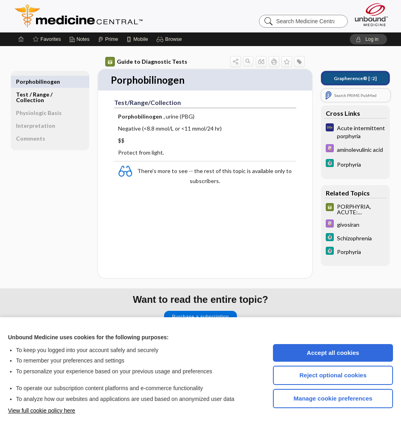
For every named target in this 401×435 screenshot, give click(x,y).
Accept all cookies (333, 352)
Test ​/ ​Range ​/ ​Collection (35, 84)
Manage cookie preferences (333, 398)
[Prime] (108, 39)
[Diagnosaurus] (355, 131)
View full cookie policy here (41, 410)
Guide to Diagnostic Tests (146, 61)
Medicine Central (114, 16)
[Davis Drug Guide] (355, 149)
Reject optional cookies (333, 375)
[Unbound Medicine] (371, 14)
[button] (170, 39)
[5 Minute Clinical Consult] (355, 164)
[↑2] (355, 78)
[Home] (21, 39)
